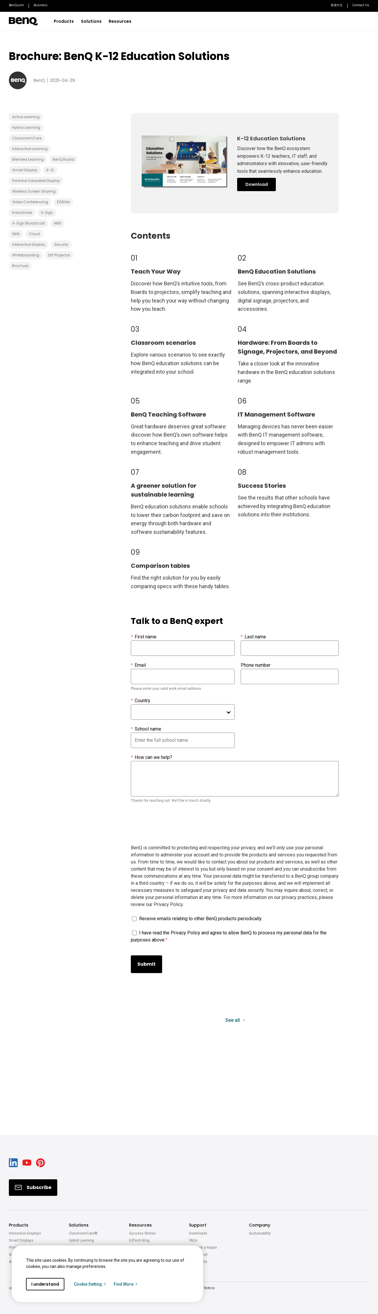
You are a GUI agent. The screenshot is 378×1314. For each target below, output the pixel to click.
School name (146, 729)
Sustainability (260, 1233)
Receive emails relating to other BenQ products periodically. (200, 918)
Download (256, 184)
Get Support (198, 1255)
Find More (126, 1284)
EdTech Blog (139, 1240)
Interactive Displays (25, 1233)
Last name (253, 636)
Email (138, 665)
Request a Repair (203, 1247)
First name (144, 636)
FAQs (193, 1240)
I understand (45, 1284)
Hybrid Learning (81, 1240)
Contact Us (198, 1262)
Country (140, 700)
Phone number (256, 665)
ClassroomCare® (83, 1233)
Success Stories (142, 1233)
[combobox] (183, 712)
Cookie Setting (90, 1284)
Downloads (198, 1233)
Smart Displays (21, 1240)
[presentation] (176, 825)
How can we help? (151, 757)
